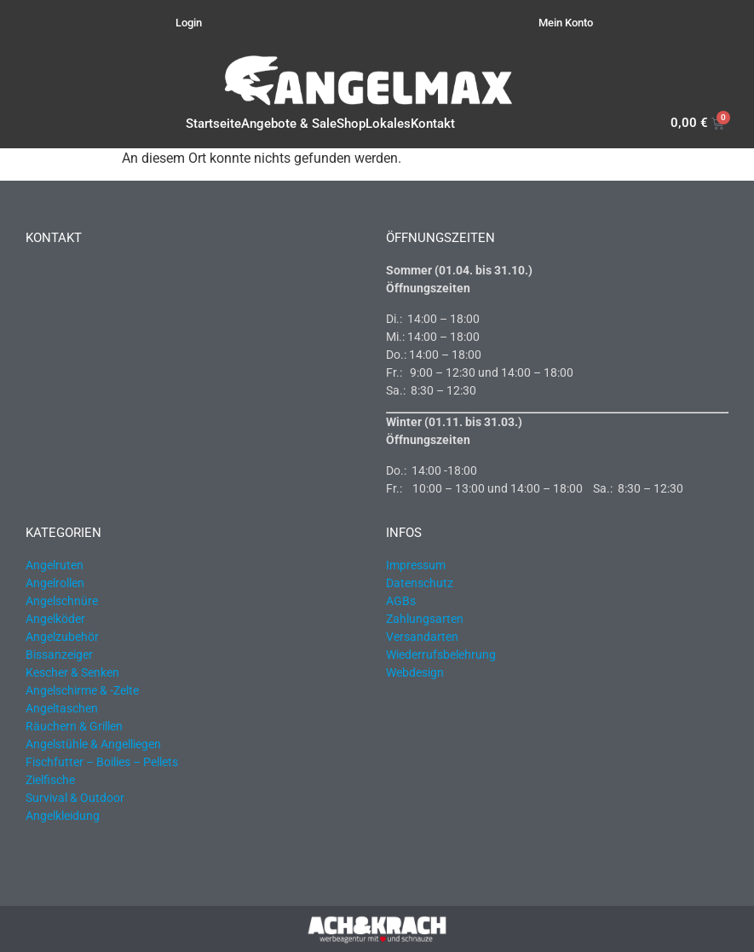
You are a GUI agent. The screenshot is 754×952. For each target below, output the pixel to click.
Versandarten (422, 636)
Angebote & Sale (289, 123)
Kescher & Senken (72, 672)
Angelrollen (55, 583)
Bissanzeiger (59, 654)
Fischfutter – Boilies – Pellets (102, 762)
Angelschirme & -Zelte (82, 690)
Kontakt (433, 123)
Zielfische (50, 780)
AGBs (401, 601)
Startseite (213, 123)
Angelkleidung (63, 815)
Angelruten (54, 565)
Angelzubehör (62, 636)
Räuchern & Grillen (74, 726)
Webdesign (415, 672)
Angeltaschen (62, 708)
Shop (351, 123)
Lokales (388, 123)
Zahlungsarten (424, 619)
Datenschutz (419, 583)
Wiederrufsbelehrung (441, 654)
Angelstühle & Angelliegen (93, 744)
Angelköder (55, 619)
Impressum (416, 565)
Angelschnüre (62, 601)
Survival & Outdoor (75, 798)
